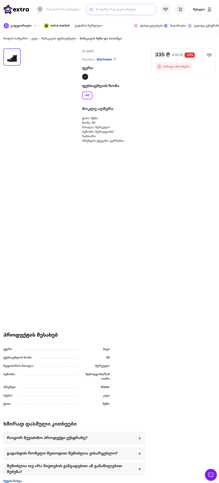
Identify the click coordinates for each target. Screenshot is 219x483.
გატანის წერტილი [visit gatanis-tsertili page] (88, 25)
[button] (57, 25)
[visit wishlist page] (165, 9)
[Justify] (91, 9)
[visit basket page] (180, 9)
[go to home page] (16, 9)
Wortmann (104, 59)
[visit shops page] (172, 25)
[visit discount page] (145, 25)
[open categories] (19, 25)
